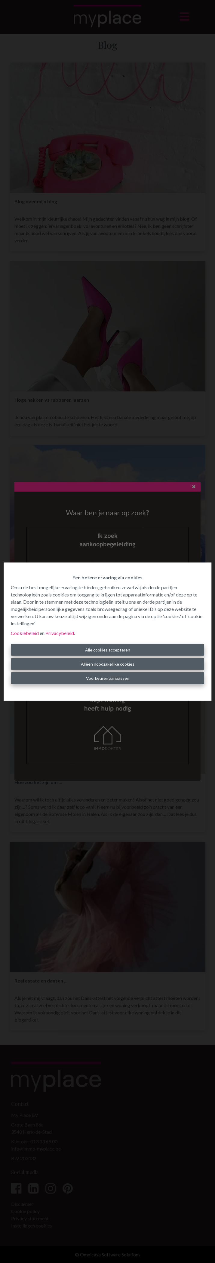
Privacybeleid (59, 633)
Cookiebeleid (25, 633)
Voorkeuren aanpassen (107, 678)
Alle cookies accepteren (107, 649)
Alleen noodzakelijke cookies (107, 664)
